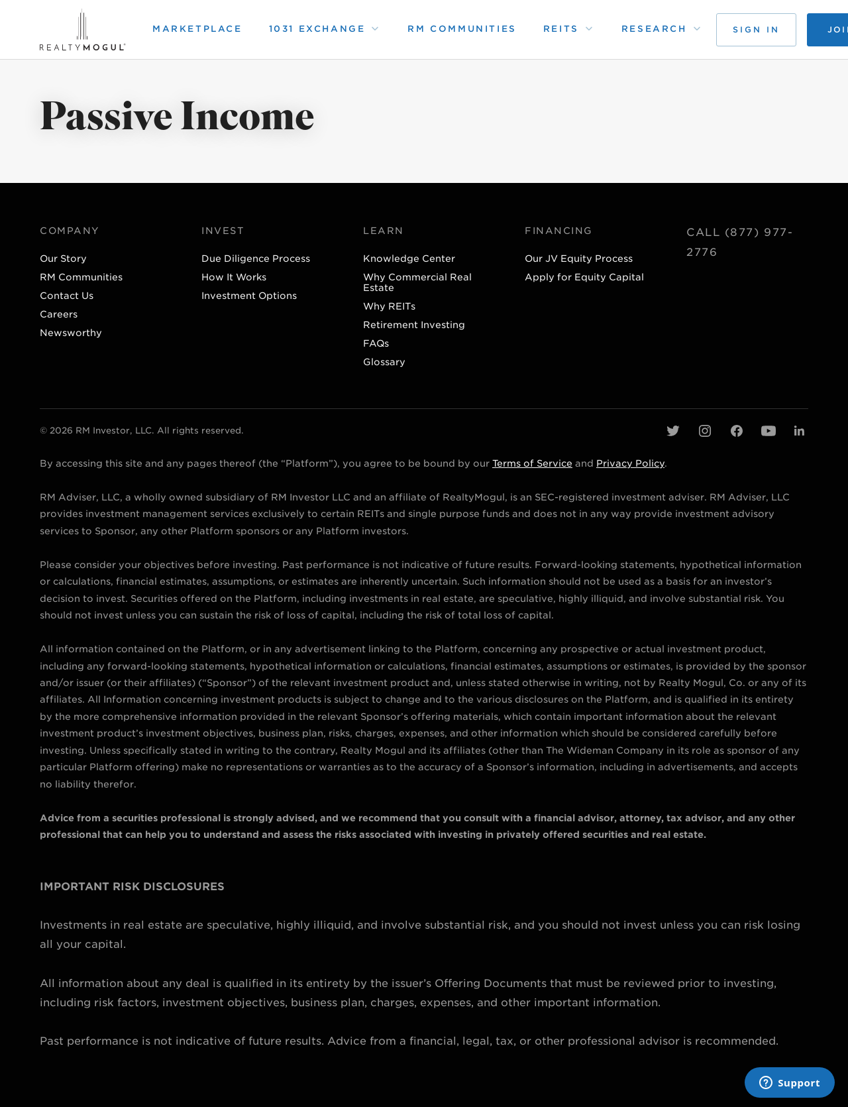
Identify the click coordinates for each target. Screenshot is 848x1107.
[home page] (83, 29)
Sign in (756, 29)
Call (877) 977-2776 (739, 242)
